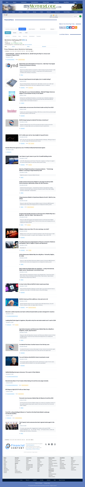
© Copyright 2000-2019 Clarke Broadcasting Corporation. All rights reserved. (42, 485)
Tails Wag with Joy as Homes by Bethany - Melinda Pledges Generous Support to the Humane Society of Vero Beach (37, 92)
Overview (14, 36)
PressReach (23, 250)
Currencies (25, 36)
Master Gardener (52, 476)
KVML (38, 468)
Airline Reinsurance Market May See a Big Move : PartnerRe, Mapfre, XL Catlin (36, 255)
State (13, 12)
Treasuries (38, 36)
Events (27, 459)
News (7, 2)
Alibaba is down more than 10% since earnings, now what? (34, 229)
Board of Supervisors (75, 464)
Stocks (14, 32)
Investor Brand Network (10, 59)
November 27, (23, 247)
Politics (5, 467)
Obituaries (57, 12)
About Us (27, 480)
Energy (30, 250)
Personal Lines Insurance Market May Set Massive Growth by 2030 (36, 398)
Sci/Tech (5, 471)
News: (5, 457)
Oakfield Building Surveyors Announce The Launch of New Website (23, 372)
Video (72, 463)
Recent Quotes (32, 29)
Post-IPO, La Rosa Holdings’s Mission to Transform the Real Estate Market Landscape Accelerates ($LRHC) (27, 413)
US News (21, 12)
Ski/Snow (16, 461)
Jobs (60, 459)
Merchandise (62, 460)
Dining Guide (46, 2)
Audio (72, 459)
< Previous (7, 51)
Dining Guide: (52, 457)
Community (23, 2)
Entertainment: (40, 457)
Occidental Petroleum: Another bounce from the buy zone (34, 344)
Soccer (16, 469)
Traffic (41, 12)
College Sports (17, 471)
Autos (61, 461)
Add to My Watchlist (28, 44)
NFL (15, 464)
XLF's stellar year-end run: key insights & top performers (33, 135)
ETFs (21, 32)
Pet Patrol (28, 468)
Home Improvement (52, 473)
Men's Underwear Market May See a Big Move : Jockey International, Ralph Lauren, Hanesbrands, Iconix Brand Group (36, 269)
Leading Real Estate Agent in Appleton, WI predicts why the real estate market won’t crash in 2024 (31, 320)
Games (38, 463)
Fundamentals (51, 471)
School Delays (67, 12)
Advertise (48, 480)
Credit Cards (31, 87)
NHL (15, 468)
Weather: (17, 457)
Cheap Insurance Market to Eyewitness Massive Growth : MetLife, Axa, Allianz (37, 198)
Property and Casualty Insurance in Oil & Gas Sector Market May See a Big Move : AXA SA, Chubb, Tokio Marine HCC (37, 214)
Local (7, 12)
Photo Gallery (73, 467)
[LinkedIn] (52, 446)
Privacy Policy (28, 449)
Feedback (35, 480)
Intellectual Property (21, 59)
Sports (14, 2)
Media (75, 2)
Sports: (16, 463)
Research (44, 46)
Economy (32, 143)
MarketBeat (22, 87)
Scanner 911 (73, 460)
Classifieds (66, 2)
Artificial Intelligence (25, 385)
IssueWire (22, 103)
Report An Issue (62, 480)
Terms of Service (38, 483)
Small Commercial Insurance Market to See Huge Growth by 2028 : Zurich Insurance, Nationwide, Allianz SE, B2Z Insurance (36, 182)
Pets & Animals (62, 468)
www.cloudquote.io (30, 445)
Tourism (75, 12)
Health (27, 461)
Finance (50, 472)
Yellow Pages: (73, 469)
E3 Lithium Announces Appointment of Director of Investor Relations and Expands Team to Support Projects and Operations (37, 242)
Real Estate (56, 2)
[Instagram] (55, 446)
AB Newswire (9, 324)
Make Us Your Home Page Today (67, 24)
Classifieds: (62, 457)
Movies (38, 459)
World (27, 12)
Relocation (51, 475)
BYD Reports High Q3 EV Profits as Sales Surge (18, 389)
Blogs (27, 463)
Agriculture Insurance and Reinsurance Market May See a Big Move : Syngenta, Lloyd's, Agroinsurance (36, 329)
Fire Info (27, 469)
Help (55, 480)
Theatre (38, 460)
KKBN (38, 471)
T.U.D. (72, 465)
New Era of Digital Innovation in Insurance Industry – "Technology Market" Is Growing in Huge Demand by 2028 (36, 169)
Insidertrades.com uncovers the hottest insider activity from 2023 (36, 107)
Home (21, 480)
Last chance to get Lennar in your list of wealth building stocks (35, 156)
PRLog (22, 433)
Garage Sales (62, 467)
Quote (13, 46)
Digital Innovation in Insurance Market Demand (30, 175)
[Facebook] (49, 446)
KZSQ (38, 469)
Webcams (49, 12)
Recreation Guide (29, 467)
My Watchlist (42, 29)
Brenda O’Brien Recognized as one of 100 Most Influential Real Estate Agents (25, 147)
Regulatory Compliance (32, 307)
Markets (8, 32)
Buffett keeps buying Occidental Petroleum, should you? (33, 120)
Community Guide (29, 464)
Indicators (52, 29)
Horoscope (39, 461)
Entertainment (34, 2)
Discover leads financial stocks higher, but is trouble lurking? (35, 79)
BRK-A (24, 40)
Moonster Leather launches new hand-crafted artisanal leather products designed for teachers (30, 311)
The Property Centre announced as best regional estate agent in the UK (36, 423)
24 (29, 51)
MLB (15, 465)
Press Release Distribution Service (12, 316)
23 (26, 51)
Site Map (41, 480)
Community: (29, 457)
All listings (50, 459)
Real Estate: (51, 470)
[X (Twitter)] (46, 446)
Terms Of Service (36, 449)
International (31, 36)
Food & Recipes (40, 464)
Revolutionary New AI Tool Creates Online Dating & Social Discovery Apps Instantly (27, 381)
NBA (15, 467)
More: (72, 457)
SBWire (22, 177)
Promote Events (63, 464)
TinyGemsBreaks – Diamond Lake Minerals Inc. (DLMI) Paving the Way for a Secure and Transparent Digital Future (28, 54)
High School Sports (18, 472)
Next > (32, 51)
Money (34, 12)
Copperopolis (51, 468)
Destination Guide (29, 465)
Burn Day (16, 459)
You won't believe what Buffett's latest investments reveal (34, 357)
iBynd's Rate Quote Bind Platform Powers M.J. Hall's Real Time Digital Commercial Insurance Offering (37, 64)
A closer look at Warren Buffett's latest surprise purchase (34, 284)
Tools (26, 32)
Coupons (72, 468)
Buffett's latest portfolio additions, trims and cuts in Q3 (33, 299)
